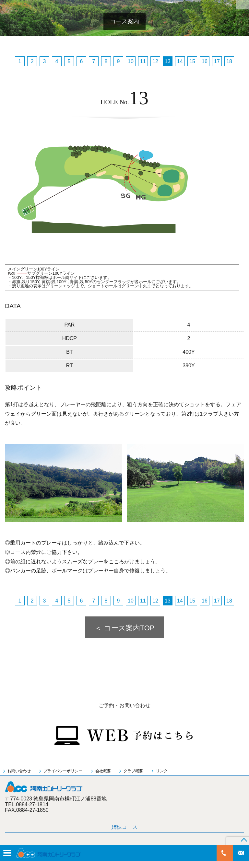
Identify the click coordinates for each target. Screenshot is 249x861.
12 (155, 61)
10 (131, 61)
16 (205, 61)
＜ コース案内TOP (125, 628)
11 (143, 61)
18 (229, 61)
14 (180, 61)
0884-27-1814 (225, 853)
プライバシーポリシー (62, 771)
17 (217, 61)
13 (168, 61)
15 (192, 61)
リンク (162, 771)
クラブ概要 (133, 771)
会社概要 (103, 771)
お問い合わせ (241, 853)
